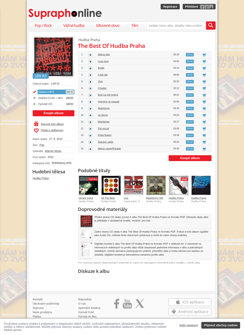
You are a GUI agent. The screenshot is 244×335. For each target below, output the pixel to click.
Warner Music (53, 151)
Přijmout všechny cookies (221, 325)
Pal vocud (103, 128)
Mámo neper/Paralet (109, 148)
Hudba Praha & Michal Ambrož (208, 198)
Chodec (102, 88)
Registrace (170, 6)
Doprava (38, 308)
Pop (41, 144)
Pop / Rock (43, 25)
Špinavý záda (105, 141)
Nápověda (85, 299)
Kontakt (38, 299)
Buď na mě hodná (108, 94)
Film (135, 25)
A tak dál (103, 74)
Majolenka (103, 121)
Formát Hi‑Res (87, 316)
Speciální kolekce (89, 308)
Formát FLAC (86, 312)
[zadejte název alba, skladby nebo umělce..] (176, 25)
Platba (37, 316)
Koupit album (53, 113)
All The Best (108, 198)
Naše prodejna (42, 312)
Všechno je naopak (109, 101)
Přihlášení (191, 6)
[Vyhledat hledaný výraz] (211, 25)
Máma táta (104, 54)
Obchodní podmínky (46, 303)
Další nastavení (188, 325)
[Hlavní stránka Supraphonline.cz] (65, 14)
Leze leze (103, 61)
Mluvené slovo (108, 25)
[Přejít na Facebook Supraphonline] (117, 305)
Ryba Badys (105, 135)
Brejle (101, 67)
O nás (82, 303)
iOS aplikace (190, 302)
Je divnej (103, 115)
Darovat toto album (49, 124)
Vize (100, 81)
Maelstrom (104, 108)
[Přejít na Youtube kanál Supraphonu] (127, 305)
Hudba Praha (41, 178)
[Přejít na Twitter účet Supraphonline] (139, 305)
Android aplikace (190, 311)
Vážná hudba (73, 25)
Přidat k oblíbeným (48, 130)
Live (126, 198)
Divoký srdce (86, 198)
